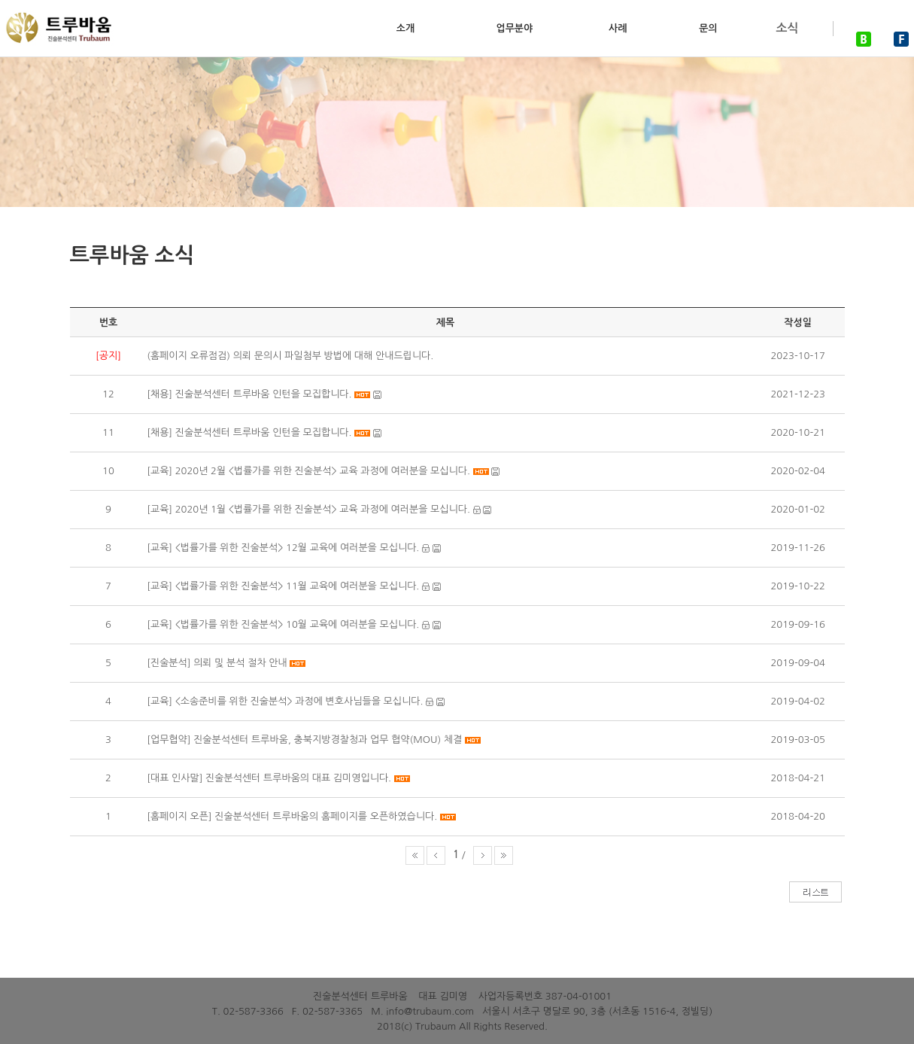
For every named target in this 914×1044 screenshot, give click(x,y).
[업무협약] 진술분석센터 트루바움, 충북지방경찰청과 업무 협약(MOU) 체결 (304, 739)
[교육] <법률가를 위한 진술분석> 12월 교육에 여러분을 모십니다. (283, 547)
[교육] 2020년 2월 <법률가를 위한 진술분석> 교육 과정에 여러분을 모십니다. (309, 471)
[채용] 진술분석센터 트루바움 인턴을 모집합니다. (249, 394)
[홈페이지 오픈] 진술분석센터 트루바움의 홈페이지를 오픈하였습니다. (292, 816)
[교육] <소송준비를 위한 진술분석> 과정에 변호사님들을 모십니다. (285, 701)
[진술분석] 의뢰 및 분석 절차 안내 (217, 663)
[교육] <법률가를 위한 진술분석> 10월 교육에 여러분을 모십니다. (283, 624)
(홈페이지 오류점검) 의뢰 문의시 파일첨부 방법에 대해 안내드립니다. (290, 356)
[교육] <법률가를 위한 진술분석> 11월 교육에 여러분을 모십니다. (283, 586)
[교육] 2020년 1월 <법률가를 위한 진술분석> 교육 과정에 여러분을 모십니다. (308, 509)
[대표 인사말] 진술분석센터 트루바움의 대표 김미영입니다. (270, 778)
